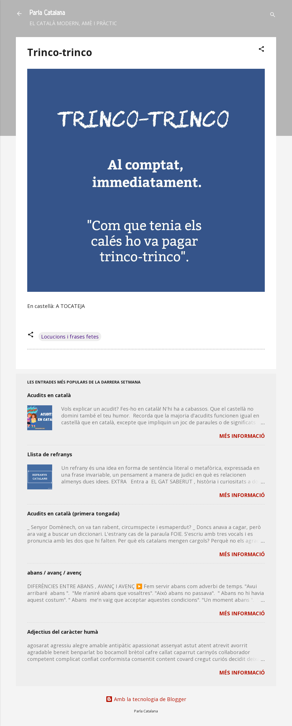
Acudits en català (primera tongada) (73, 513)
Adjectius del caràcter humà (62, 631)
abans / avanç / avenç (54, 572)
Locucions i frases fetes (70, 336)
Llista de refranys (49, 454)
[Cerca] (272, 15)
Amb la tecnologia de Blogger (146, 699)
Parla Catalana (47, 13)
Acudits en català (49, 395)
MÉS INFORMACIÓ (242, 435)
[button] (261, 50)
